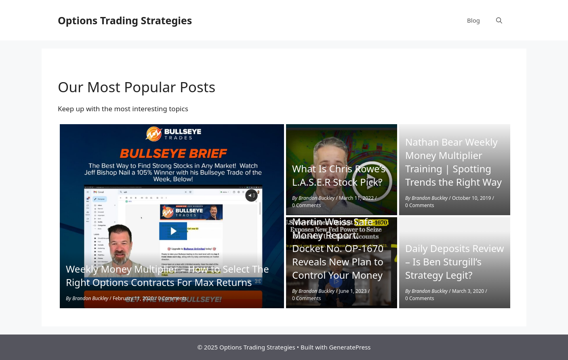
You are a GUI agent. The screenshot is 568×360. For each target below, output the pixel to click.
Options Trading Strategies (125, 20)
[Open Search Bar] (499, 20)
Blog (473, 20)
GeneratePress (349, 347)
